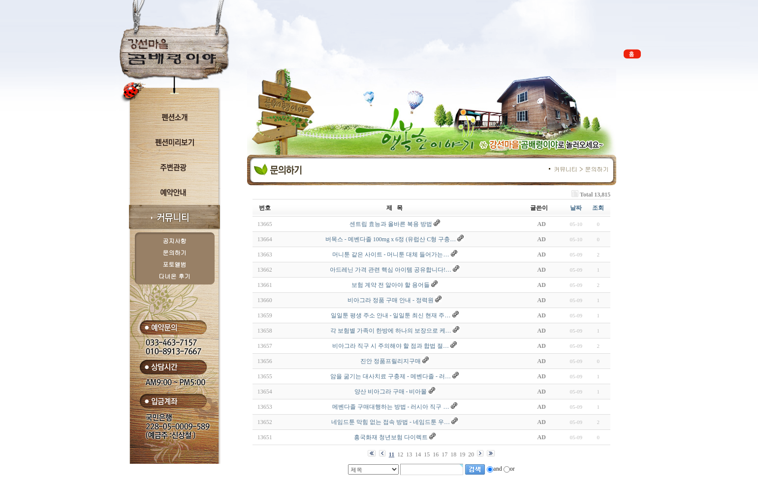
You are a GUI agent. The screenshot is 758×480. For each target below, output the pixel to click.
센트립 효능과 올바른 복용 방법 (390, 224)
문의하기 (175, 252)
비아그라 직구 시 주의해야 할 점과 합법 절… (390, 345)
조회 (598, 207)
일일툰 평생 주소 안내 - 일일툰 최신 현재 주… (391, 315)
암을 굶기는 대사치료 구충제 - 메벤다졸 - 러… (390, 376)
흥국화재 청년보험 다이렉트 (391, 437)
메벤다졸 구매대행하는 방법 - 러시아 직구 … (390, 406)
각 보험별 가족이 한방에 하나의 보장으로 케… (390, 330)
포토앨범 (175, 264)
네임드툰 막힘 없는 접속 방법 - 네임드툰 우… (390, 422)
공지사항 (175, 240)
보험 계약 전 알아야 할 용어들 (390, 285)
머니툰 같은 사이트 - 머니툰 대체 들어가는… (390, 254)
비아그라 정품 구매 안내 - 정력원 (390, 300)
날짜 (576, 207)
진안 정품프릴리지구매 (390, 361)
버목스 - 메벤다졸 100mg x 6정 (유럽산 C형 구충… (390, 239)
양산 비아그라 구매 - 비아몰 (390, 391)
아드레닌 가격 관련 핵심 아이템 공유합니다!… (390, 269)
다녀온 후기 (174, 276)
